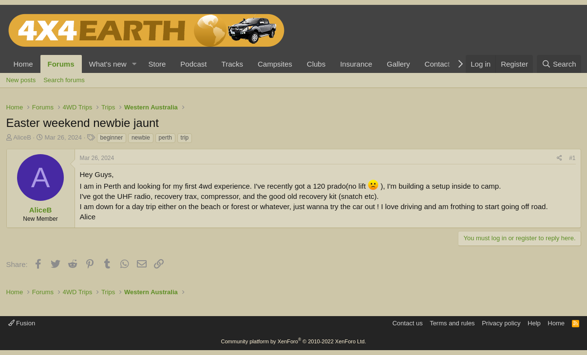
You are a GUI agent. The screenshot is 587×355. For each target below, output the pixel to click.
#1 (572, 158)
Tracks (232, 64)
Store (157, 64)
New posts (21, 80)
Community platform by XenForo (293, 341)
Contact (437, 64)
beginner (111, 137)
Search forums (64, 80)
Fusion (22, 323)
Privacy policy (501, 323)
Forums (61, 64)
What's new (108, 64)
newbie (141, 137)
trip (185, 137)
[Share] (559, 158)
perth (165, 137)
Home (23, 64)
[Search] (559, 64)
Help (534, 323)
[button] (134, 64)
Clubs (316, 64)
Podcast (193, 64)
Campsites (275, 64)
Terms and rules (452, 323)
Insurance (356, 64)
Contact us (407, 323)
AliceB (22, 137)
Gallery (398, 64)
